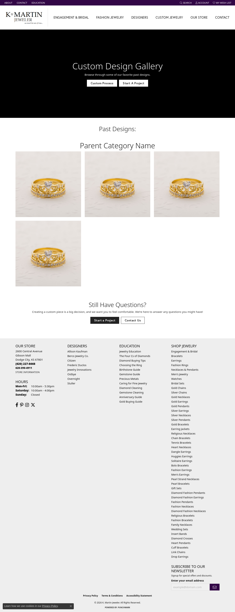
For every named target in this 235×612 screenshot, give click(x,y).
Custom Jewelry (169, 17)
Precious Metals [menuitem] (129, 379)
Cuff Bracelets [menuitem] (179, 547)
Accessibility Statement (139, 595)
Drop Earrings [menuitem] (179, 556)
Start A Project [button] (133, 83)
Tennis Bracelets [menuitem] (181, 442)
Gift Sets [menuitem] (176, 488)
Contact (222, 17)
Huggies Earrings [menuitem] (181, 456)
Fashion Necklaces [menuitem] (182, 506)
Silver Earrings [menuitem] (180, 410)
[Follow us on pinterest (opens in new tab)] (21, 405)
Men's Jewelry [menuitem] (179, 374)
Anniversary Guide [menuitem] (130, 397)
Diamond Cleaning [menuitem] (130, 388)
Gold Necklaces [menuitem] (180, 397)
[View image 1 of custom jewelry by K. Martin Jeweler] (48, 184)
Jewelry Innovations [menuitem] (79, 369)
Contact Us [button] (133, 320)
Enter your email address (187, 580)
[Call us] (23, 368)
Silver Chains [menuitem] (179, 392)
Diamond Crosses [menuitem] (182, 538)
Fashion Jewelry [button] (110, 17)
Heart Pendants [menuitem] (180, 543)
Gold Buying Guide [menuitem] (130, 401)
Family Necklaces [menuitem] (181, 524)
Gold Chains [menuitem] (178, 388)
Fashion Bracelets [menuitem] (182, 520)
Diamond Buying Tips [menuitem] (132, 360)
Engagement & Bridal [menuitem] (184, 351)
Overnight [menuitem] (73, 379)
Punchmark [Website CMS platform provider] (124, 607)
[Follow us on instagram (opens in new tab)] (27, 405)
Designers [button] (139, 17)
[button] (186, 2)
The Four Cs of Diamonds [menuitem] (134, 356)
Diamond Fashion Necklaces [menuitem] (188, 511)
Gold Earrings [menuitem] (179, 401)
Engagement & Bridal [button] (71, 17)
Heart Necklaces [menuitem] (181, 447)
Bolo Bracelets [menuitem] (180, 465)
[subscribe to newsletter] (215, 587)
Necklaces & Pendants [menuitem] (184, 369)
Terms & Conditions (112, 595)
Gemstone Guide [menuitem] (129, 374)
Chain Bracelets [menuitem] (180, 438)
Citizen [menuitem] (71, 360)
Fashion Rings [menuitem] (179, 365)
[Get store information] (27, 372)
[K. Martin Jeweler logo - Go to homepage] (24, 17)
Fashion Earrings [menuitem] (181, 470)
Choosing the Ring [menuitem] (130, 365)
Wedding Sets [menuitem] (179, 529)
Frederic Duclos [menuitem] (76, 365)
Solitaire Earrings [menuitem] (181, 461)
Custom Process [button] (102, 83)
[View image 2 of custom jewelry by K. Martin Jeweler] (117, 184)
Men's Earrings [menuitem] (180, 474)
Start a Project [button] (104, 320)
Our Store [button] (199, 17)
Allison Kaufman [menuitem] (77, 351)
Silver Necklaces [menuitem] (181, 415)
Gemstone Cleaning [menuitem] (131, 392)
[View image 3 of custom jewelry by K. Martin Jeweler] (187, 184)
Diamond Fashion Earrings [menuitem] (187, 497)
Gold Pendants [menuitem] (180, 406)
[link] (8, 2)
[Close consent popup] (71, 606)
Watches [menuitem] (176, 379)
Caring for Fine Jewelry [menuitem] (133, 383)
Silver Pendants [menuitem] (180, 420)
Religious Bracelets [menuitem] (182, 515)
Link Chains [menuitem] (178, 552)
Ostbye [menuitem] (71, 374)
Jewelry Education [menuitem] (130, 351)
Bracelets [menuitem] (177, 356)
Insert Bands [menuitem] (179, 534)
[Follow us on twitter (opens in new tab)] (33, 405)
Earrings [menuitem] (176, 360)
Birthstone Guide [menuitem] (129, 369)
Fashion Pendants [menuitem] (182, 502)
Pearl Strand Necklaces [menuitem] (185, 479)
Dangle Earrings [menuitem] (181, 451)
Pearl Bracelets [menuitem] (180, 483)
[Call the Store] (25, 364)
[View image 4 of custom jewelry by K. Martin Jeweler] (48, 253)
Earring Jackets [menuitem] (180, 429)
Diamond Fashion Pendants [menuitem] (188, 493)
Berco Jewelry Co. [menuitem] (78, 356)
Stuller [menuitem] (71, 383)
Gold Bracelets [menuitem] (180, 424)
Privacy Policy (90, 595)
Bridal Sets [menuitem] (177, 383)
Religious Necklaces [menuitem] (183, 433)
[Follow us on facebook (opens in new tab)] (16, 405)
